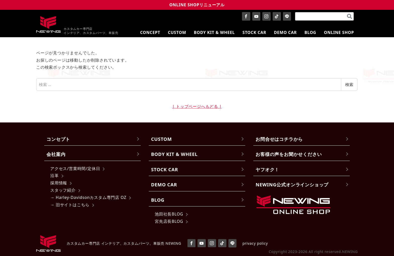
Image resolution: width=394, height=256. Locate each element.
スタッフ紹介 (63, 190)
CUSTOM (161, 139)
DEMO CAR (164, 184)
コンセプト (58, 139)
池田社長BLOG (169, 214)
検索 (349, 84)
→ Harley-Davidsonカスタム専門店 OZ (88, 197)
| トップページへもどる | (197, 106)
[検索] (350, 16)
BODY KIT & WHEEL (174, 154)
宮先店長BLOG (169, 221)
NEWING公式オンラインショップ (292, 184)
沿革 (54, 175)
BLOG (157, 200)
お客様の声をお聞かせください (289, 154)
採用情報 (58, 183)
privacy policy (255, 243)
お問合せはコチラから (279, 139)
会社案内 (55, 154)
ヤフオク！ (267, 169)
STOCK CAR (164, 169)
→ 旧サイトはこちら (69, 204)
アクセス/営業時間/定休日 (75, 168)
